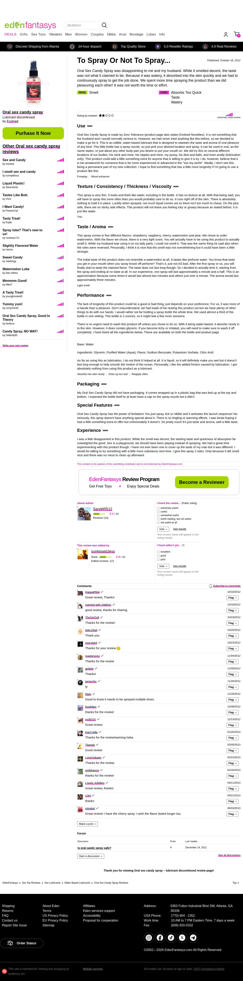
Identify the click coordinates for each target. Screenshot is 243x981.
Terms (47, 910)
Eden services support (99, 910)
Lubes (151, 34)
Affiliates (89, 906)
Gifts (24, 34)
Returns (7, 910)
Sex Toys (38, 34)
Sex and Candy (14, 160)
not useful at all (169, 522)
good (163, 555)
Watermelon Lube (16, 269)
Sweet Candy (13, 257)
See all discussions (229, 855)
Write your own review (15, 345)
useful (164, 511)
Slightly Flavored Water (20, 245)
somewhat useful (170, 515)
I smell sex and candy (19, 171)
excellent (165, 551)
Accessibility (92, 915)
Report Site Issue (14, 925)
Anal (122, 34)
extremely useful (169, 508)
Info (162, 34)
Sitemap (48, 925)
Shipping (8, 906)
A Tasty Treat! (13, 292)
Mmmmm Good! (15, 280)
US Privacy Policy (55, 915)
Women (81, 34)
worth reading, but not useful (176, 519)
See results (179, 528)
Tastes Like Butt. (15, 195)
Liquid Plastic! (14, 183)
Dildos (111, 34)
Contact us (9, 920)
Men (68, 34)
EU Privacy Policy (55, 920)
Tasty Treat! (12, 218)
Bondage (136, 34)
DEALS (11, 34)
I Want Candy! (13, 206)
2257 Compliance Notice (209, 969)
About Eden (51, 906)
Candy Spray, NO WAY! (20, 331)
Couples (97, 34)
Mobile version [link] (93, 969)
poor (163, 559)
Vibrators (55, 34)
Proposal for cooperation (100, 920)
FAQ (5, 915)
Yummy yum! (13, 304)
